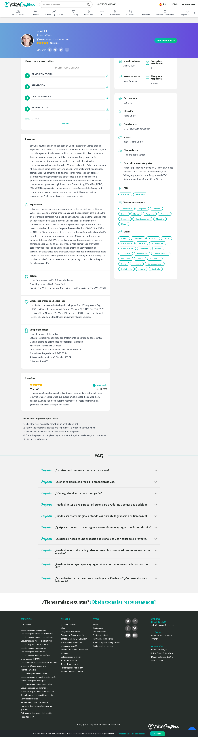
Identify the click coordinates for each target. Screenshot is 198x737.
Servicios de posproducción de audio (37, 695)
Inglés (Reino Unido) (67, 67)
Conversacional (128, 273)
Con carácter (146, 251)
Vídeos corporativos (54, 13)
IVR (101, 13)
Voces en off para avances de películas (38, 691)
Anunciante (126, 209)
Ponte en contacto (101, 635)
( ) (69, 37)
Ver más (65, 123)
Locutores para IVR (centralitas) (35, 644)
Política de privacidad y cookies (106, 642)
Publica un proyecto (144, 4)
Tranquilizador (128, 262)
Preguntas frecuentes (70, 631)
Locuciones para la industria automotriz (38, 677)
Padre (124, 214)
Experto (157, 209)
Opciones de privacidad (103, 646)
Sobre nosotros (99, 631)
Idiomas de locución (69, 646)
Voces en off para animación (33, 666)
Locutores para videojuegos (33, 648)
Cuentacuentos (158, 220)
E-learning (73, 13)
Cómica (161, 262)
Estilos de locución (69, 660)
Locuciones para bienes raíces (34, 673)
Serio (140, 268)
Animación (131, 13)
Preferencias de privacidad (132, 733)
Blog (63, 628)
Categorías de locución (71, 657)
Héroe (137, 214)
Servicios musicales (29, 698)
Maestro (125, 225)
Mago (138, 225)
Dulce (124, 246)
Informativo (156, 257)
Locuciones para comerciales (33, 630)
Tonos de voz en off (69, 664)
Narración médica (28, 669)
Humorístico (127, 251)
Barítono (125, 194)
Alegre (124, 257)
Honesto (154, 268)
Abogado (151, 214)
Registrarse (188, 4)
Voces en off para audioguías (33, 680)
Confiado (125, 279)
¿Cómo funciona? (68, 624)
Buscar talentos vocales (71, 642)
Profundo (141, 194)
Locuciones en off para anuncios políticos (39, 662)
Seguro (163, 273)
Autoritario (139, 246)
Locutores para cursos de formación (37, 633)
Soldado (140, 220)
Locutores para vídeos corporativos (37, 637)
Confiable (138, 240)
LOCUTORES (26, 624)
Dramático (126, 268)
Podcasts (146, 13)
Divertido (146, 262)
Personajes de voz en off (72, 667)
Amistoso (163, 251)
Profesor (125, 220)
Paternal (154, 240)
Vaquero (143, 209)
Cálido (124, 240)
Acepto (157, 733)
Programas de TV (187, 13)
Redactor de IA (27, 717)
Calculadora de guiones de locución (36, 713)
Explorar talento (18, 13)
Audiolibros (115, 13)
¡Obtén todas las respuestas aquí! (123, 602)
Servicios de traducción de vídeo (35, 702)
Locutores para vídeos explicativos (36, 641)
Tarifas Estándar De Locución (74, 639)
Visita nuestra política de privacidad (98, 733)
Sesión (95, 624)
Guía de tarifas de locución (72, 635)
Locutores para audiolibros (33, 651)
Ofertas (35, 13)
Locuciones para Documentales (34, 688)
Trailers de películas (165, 13)
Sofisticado (148, 273)
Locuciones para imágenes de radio (36, 684)
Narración (88, 13)
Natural (154, 246)
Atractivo (139, 257)
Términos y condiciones (103, 639)
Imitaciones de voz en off (72, 671)
